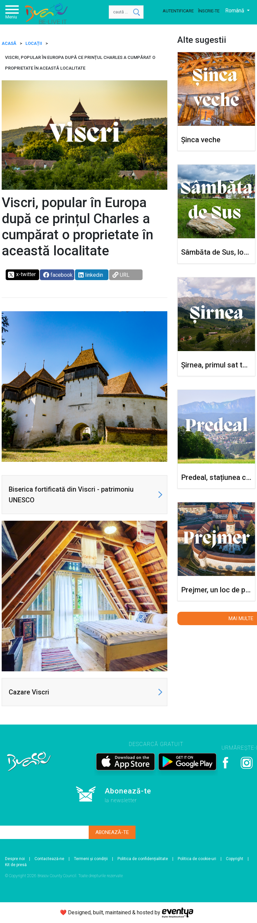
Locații (33, 43)
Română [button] (235, 10)
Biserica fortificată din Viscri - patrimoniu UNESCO (71, 494)
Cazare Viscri (29, 692)
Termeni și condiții (91, 858)
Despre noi (15, 858)
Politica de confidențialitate (142, 858)
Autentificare (178, 10)
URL (121, 275)
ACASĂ (9, 43)
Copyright (234, 858)
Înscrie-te (209, 10)
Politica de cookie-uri (197, 858)
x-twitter (21, 274)
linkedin (90, 275)
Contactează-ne (49, 858)
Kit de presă (16, 864)
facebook (58, 275)
